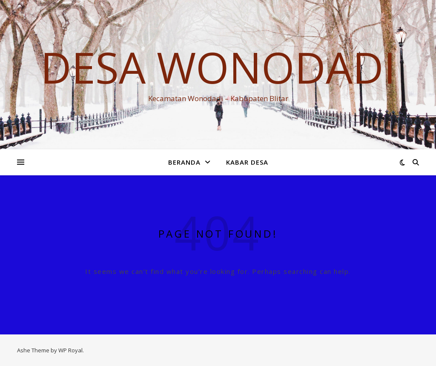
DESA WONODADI (218, 67)
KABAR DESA (247, 162)
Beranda (184, 162)
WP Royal (70, 350)
